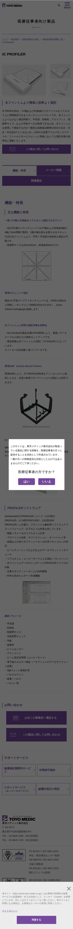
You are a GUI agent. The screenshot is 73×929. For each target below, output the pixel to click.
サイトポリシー (9, 911)
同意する (36, 919)
